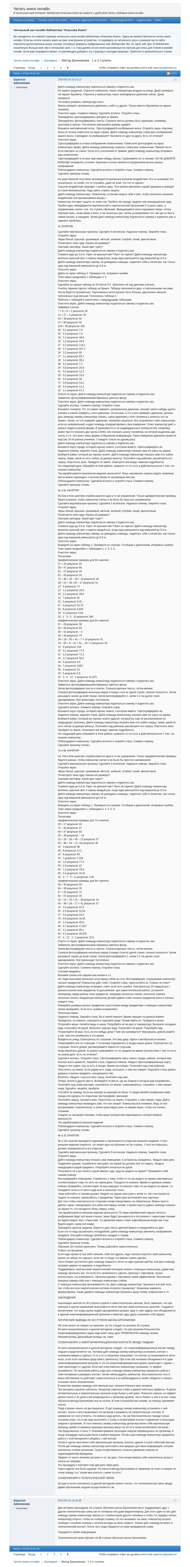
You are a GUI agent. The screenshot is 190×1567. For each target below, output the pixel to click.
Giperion (19, 79)
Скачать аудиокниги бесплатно (89, 20)
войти (144, 67)
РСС (174, 73)
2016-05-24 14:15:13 (69, 79)
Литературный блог (122, 20)
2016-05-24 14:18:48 (69, 1500)
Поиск (158, 20)
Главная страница (24, 20)
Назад (31, 67)
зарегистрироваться (165, 67)
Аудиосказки (144, 20)
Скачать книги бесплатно (52, 20)
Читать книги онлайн (31, 9)
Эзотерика (50, 60)
